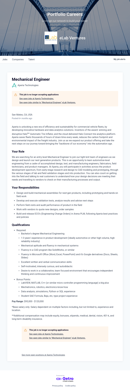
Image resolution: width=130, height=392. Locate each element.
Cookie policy (70, 386)
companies (18, 59)
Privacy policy (57, 386)
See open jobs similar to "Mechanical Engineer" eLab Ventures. (47, 102)
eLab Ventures (73, 38)
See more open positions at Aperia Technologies (43, 355)
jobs (4, 59)
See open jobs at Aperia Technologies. (36, 98)
